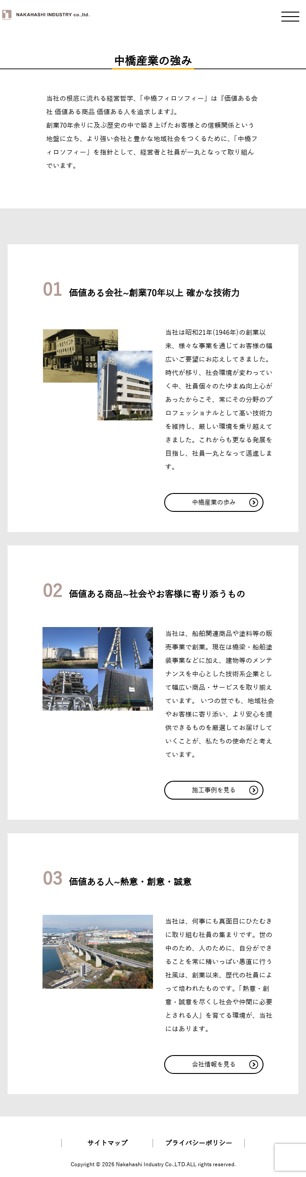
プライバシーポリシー (198, 1143)
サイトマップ (107, 1143)
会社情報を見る (225, 1064)
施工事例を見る (225, 790)
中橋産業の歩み (225, 502)
